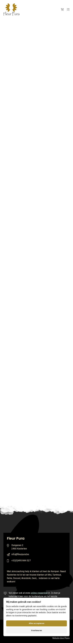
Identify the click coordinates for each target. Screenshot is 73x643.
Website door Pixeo (61, 638)
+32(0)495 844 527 (21, 560)
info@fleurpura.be (20, 554)
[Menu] (68, 10)
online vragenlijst (39, 593)
